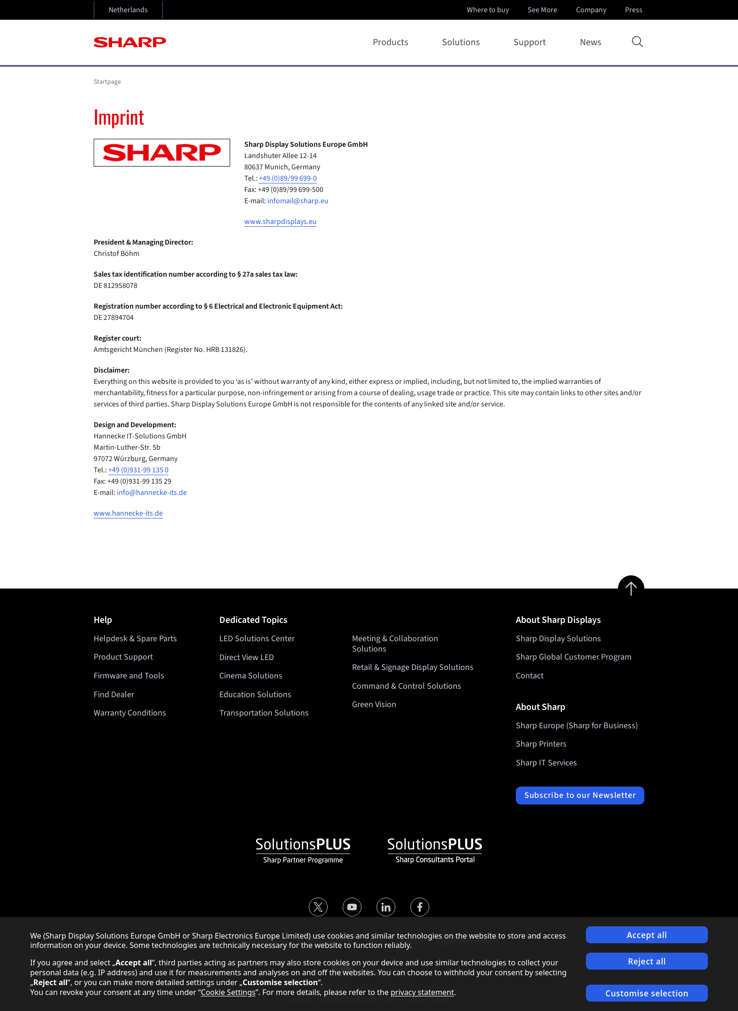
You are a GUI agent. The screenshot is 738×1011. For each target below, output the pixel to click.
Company (592, 10)
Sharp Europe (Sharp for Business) (577, 726)
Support (531, 42)
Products (392, 42)
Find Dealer (114, 695)
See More (543, 10)
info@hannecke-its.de (152, 492)
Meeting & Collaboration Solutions (395, 644)
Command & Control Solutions (406, 686)
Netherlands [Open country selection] (128, 10)
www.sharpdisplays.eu (280, 221)
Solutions (462, 42)
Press (634, 10)
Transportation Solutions (264, 713)
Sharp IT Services (546, 763)
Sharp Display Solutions (558, 639)
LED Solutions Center (257, 639)
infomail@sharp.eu (298, 201)
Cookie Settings (228, 992)
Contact (530, 676)
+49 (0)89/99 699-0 (288, 178)
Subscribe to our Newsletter (580, 795)
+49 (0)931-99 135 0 (138, 470)
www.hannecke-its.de (128, 513)
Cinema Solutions (250, 676)
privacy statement (422, 992)
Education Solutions (255, 695)
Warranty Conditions (130, 713)
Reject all (647, 961)
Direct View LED (246, 657)
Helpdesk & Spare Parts (135, 639)
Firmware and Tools (129, 676)
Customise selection (647, 993)
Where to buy (488, 10)
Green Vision (374, 704)
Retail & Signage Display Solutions (412, 667)
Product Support (123, 657)
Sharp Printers (541, 744)
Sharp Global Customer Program (574, 657)
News (590, 42)
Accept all (647, 935)
